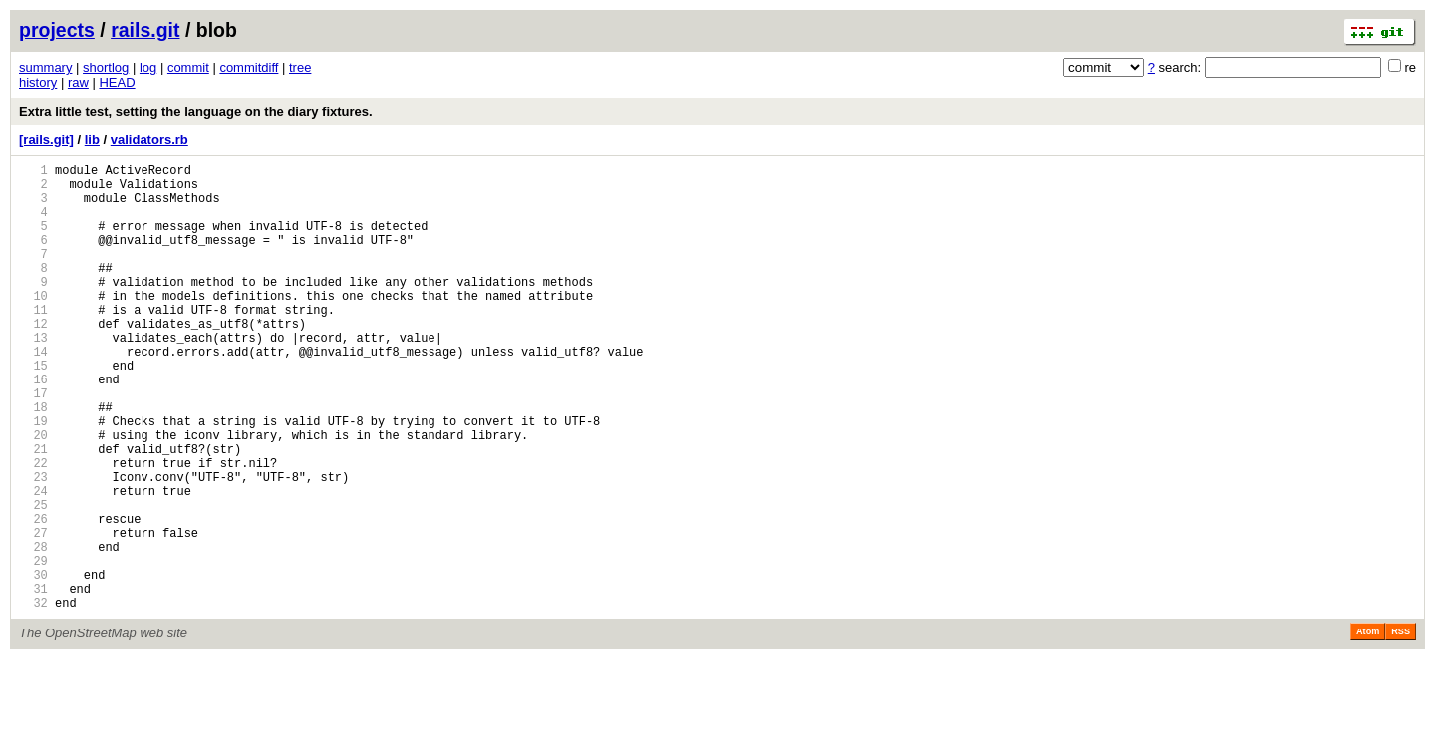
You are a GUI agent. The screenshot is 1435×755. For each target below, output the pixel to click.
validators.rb (149, 139)
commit (188, 67)
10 (33, 325)
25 (33, 579)
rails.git (145, 30)
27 (33, 613)
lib (92, 139)
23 (33, 545)
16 (33, 426)
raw (78, 82)
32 (33, 697)
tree (300, 67)
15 (33, 409)
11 (33, 342)
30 (33, 663)
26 (33, 596)
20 (33, 494)
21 (33, 511)
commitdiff (248, 67)
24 (33, 562)
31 (33, 680)
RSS (1400, 727)
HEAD (117, 82)
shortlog (106, 67)
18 (33, 460)
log (148, 67)
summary (45, 67)
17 (33, 443)
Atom (1367, 727)
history (38, 82)
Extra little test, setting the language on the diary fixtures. (196, 111)
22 (33, 528)
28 (33, 630)
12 (33, 359)
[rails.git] (46, 139)
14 (33, 392)
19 (33, 477)
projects (57, 30)
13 (33, 376)
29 (33, 646)
